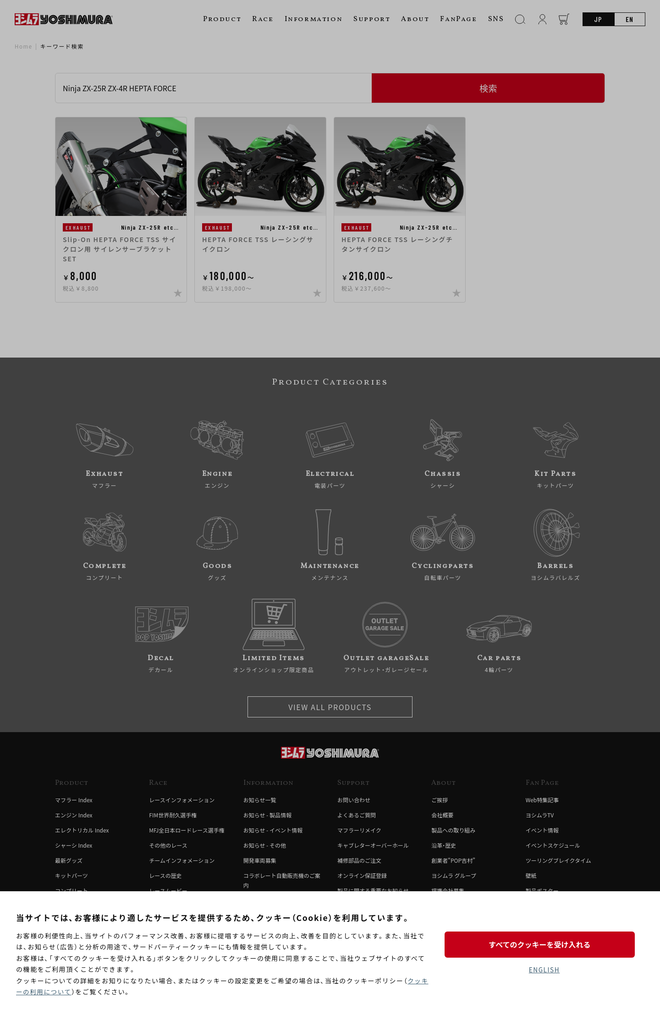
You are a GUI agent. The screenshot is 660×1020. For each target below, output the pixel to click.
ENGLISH (544, 970)
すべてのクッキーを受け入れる (544, 943)
